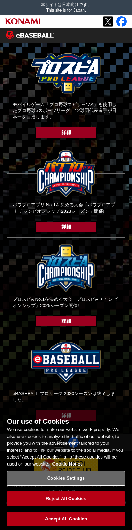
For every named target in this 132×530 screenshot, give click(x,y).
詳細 (66, 132)
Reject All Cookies (66, 500)
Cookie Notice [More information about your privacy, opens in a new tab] (67, 466)
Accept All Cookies (66, 521)
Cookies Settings (66, 480)
